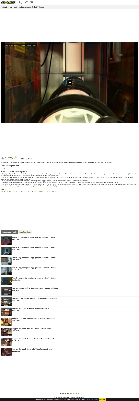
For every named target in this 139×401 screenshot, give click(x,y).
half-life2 (30, 191)
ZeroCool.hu (12, 157)
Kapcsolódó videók (9, 232)
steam (22, 191)
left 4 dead (39, 191)
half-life (15, 191)
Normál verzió (74, 393)
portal (3, 191)
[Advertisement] (70, 25)
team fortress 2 (50, 191)
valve (9, 191)
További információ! (92, 399)
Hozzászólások (25, 232)
